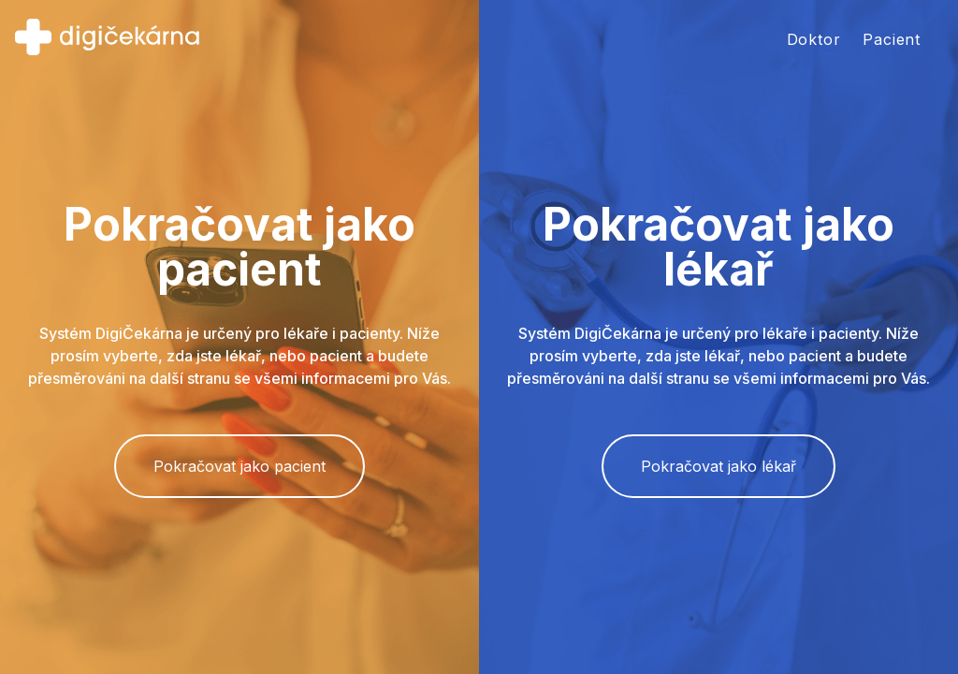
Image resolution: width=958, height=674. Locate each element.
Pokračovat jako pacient (239, 466)
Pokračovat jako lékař (718, 466)
